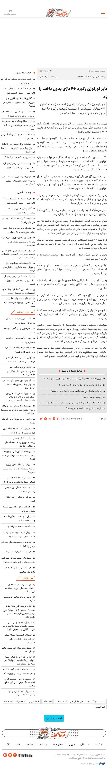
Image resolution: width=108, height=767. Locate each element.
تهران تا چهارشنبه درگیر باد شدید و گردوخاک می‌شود (18, 518)
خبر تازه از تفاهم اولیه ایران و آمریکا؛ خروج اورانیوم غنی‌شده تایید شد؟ (19, 302)
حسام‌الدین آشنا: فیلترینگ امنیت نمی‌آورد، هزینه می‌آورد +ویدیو (18, 291)
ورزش (90, 71)
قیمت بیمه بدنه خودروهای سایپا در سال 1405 (18, 649)
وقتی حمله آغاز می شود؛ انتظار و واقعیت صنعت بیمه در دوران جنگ (19, 671)
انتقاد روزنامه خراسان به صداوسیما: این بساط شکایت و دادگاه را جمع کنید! (21, 371)
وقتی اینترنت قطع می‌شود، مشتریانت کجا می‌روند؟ (21, 693)
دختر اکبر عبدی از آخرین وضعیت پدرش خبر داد (19, 509)
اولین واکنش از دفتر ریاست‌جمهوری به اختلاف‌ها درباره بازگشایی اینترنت (20, 442)
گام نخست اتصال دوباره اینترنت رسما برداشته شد (19, 489)
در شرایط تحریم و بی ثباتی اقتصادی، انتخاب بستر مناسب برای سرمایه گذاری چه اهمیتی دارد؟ (19, 626)
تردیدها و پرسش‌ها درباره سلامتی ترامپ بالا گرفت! (18, 544)
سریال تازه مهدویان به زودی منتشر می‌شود (20, 340)
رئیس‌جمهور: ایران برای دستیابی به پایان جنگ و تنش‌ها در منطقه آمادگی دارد (18, 180)
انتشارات (29, 744)
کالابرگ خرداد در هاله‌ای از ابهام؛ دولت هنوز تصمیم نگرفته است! (19, 230)
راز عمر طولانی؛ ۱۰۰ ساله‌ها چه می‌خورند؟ (84, 408)
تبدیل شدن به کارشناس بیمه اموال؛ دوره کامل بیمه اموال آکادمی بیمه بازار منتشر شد (19, 660)
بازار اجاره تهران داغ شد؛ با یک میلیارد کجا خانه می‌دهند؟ (76, 391)
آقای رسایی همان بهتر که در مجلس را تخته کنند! (21, 211)
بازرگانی (26, 578)
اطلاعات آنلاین (58, 12)
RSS (8, 744)
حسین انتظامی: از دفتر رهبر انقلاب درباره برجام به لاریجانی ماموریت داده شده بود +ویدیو (20, 397)
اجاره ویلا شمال (61, 701)
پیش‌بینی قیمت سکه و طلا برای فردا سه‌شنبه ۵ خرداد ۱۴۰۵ (19, 431)
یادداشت (43, 744)
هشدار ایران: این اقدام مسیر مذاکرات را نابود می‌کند (20, 321)
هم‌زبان (71, 744)
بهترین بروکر (21, 701)
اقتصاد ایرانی (34, 701)
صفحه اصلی (100, 71)
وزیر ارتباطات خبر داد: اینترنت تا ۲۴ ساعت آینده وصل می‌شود (19, 535)
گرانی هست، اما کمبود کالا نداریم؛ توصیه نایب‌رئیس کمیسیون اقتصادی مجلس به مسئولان (18, 254)
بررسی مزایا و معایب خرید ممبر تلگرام (19, 598)
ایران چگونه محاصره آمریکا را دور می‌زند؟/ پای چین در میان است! (72, 378)
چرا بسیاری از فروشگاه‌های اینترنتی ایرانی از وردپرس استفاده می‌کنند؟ (20, 588)
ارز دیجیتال (8, 701)
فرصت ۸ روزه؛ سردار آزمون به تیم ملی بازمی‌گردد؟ (18, 220)
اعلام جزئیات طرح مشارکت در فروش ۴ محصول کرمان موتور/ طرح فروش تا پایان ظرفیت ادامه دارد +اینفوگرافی (19, 611)
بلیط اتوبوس (100, 707)
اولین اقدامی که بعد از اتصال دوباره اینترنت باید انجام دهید (20, 360)
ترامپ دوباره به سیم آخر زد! (19, 526)
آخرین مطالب (23, 312)
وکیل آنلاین (47, 701)
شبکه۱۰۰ (98, 744)
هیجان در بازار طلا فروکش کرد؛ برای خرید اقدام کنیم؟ (19, 350)
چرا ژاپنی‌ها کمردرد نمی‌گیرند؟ (18, 157)
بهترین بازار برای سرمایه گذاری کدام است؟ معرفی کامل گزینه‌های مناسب (19, 682)
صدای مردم (57, 744)
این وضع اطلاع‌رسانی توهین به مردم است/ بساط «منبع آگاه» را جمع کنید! (18, 455)
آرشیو (17, 744)
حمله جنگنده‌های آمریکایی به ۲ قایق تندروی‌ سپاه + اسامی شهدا (19, 91)
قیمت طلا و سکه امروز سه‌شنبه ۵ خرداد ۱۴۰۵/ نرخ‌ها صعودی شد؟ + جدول (18, 125)
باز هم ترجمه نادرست (91, 397)
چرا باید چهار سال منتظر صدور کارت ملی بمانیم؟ (19, 570)
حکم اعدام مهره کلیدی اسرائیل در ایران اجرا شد (18, 136)
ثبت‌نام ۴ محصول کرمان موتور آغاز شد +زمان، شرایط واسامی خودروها (19, 638)
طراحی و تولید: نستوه (93, 763)
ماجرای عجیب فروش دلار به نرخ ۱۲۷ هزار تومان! (80, 385)
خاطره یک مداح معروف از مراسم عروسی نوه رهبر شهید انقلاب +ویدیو (70, 403)
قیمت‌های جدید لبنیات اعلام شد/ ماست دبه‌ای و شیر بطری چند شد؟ (18, 560)
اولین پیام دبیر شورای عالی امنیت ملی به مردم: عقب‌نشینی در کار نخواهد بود (18, 241)
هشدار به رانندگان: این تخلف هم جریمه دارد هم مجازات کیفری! (18, 114)
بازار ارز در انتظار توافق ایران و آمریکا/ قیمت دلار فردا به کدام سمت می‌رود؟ (19, 468)
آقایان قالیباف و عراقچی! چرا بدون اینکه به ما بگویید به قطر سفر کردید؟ (19, 102)
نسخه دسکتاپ (54, 718)
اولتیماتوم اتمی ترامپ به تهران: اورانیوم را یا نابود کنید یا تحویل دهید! (19, 167)
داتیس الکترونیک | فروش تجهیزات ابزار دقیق (87, 701)
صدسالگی (84, 744)
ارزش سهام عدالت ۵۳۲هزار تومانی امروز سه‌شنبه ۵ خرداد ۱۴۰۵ (19, 480)
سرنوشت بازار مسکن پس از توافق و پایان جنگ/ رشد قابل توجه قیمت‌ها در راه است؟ (18, 148)
